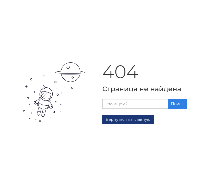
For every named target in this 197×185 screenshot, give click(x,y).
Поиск (177, 103)
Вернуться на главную (128, 119)
